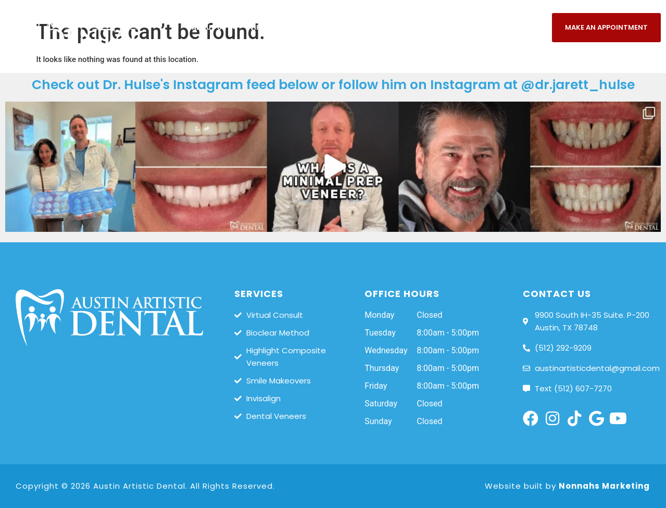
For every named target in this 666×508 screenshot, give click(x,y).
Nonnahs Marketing (604, 485)
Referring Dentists (617, 56)
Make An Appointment (606, 27)
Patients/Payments (499, 27)
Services (348, 27)
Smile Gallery (414, 27)
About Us (214, 27)
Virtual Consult (281, 27)
